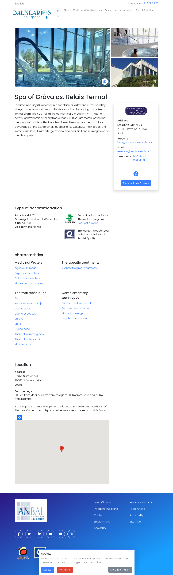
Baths (18, 298)
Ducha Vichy (23, 308)
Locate (19, 417)
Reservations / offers (136, 183)
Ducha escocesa (25, 314)
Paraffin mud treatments (77, 303)
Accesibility (137, 515)
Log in (59, 16)
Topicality (100, 528)
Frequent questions (106, 509)
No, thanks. (65, 569)
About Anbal (143, 10)
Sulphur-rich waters (27, 273)
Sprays (19, 319)
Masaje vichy (23, 344)
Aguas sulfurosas (25, 268)
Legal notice (137, 509)
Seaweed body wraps (75, 308)
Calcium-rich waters (27, 278)
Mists (18, 324)
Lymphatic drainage (74, 318)
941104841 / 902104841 (139, 158)
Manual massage (72, 313)
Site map (135, 521)
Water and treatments (86, 10)
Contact (99, 515)
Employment (102, 521)
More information (120, 569)
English (19, 3)
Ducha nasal (23, 329)
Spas (58, 10)
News (67, 10)
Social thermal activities (119, 10)
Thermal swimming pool (29, 334)
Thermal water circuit (28, 339)
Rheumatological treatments (80, 268)
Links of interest (103, 502)
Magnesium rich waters (29, 283)
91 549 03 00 (151, 3)
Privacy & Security (141, 502)
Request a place (88, 223)
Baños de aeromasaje (28, 303)
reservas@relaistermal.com (134, 151)
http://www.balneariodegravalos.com (135, 142)
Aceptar (47, 569)
